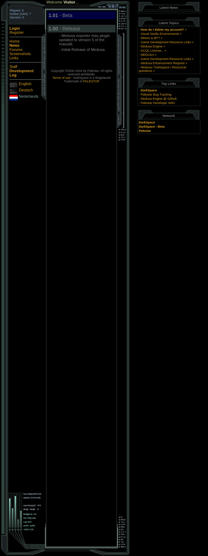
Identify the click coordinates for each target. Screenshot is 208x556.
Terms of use (61, 78)
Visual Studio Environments (160, 34)
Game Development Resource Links (166, 42)
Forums (15, 49)
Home (14, 41)
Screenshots (20, 54)
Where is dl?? (150, 38)
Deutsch (26, 90)
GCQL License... (152, 50)
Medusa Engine (152, 46)
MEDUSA (147, 55)
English (25, 84)
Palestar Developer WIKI (158, 103)
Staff (13, 67)
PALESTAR (91, 81)
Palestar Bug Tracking (156, 94)
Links (13, 58)
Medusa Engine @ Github (159, 98)
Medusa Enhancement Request (163, 63)
